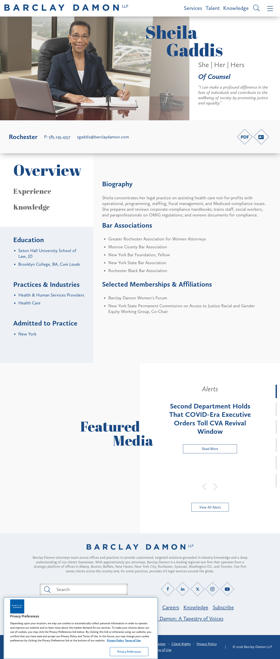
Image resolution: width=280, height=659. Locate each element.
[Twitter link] (198, 589)
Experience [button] (32, 191)
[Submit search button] (47, 589)
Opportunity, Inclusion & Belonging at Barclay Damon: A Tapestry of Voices (140, 618)
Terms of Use (162, 650)
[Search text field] (89, 589)
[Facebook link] (168, 589)
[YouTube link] (227, 589)
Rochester (23, 137)
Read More (200, 450)
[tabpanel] (210, 419)
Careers (170, 607)
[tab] (276, 391)
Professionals (143, 607)
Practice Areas (109, 607)
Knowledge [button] (31, 207)
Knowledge (236, 8)
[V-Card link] (261, 136)
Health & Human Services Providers (51, 295)
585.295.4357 (59, 136)
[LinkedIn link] (183, 589)
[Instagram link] (212, 589)
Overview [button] (47, 170)
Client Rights (181, 644)
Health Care (29, 303)
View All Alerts (210, 507)
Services (193, 8)
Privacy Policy (207, 644)
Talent (212, 8)
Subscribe (223, 607)
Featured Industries (67, 607)
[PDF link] (244, 136)
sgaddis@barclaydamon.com (103, 136)
